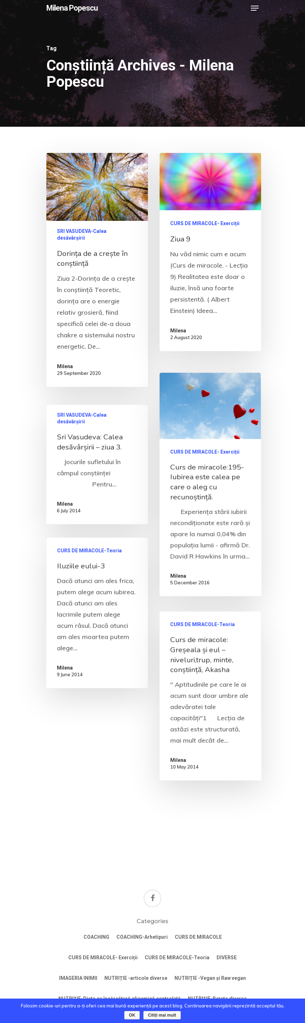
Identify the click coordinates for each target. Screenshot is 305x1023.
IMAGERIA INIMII (78, 978)
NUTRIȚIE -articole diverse (135, 978)
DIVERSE (227, 957)
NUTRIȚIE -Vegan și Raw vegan (210, 978)
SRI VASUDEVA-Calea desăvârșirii (82, 234)
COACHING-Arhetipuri (142, 937)
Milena (65, 366)
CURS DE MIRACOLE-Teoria (90, 595)
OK (132, 1015)
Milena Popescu (72, 8)
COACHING (96, 937)
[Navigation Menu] (255, 8)
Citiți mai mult (162, 1015)
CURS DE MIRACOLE (198, 937)
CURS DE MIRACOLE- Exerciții (205, 223)
